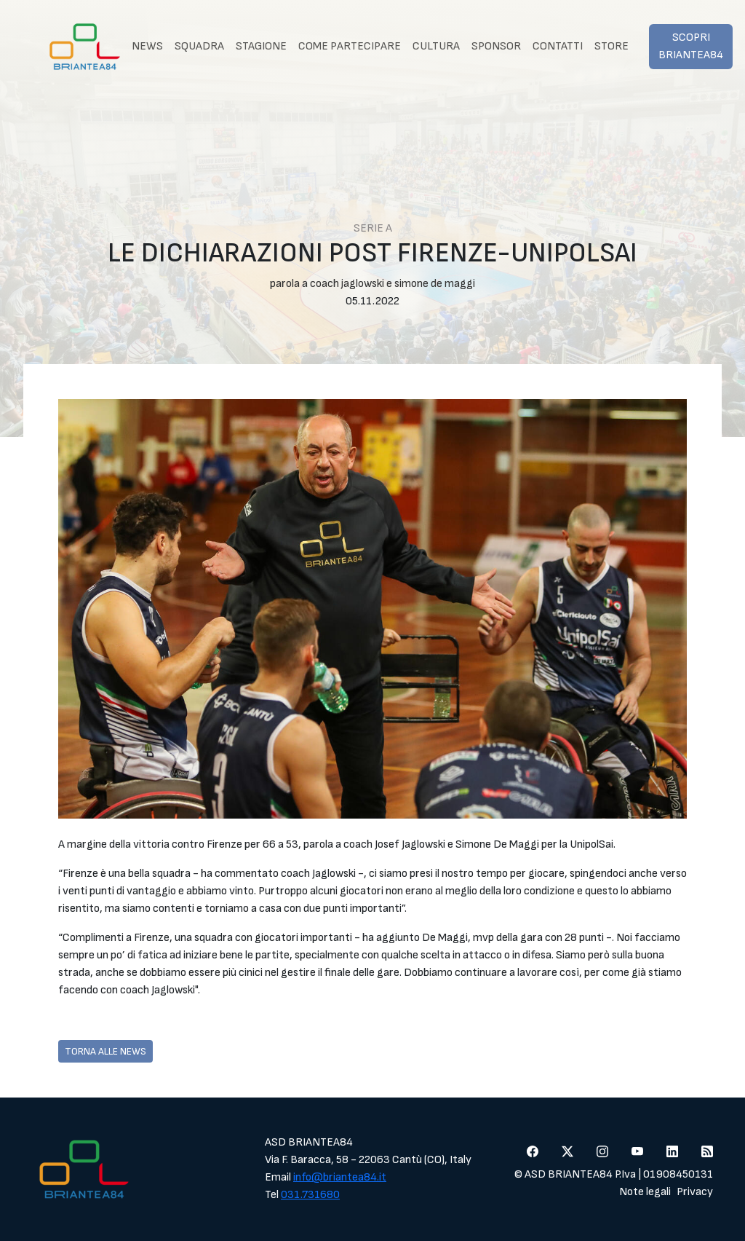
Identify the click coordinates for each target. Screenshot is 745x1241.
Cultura (436, 46)
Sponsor (496, 46)
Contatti (558, 46)
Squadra (199, 46)
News (147, 46)
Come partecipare (349, 46)
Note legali (645, 1192)
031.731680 (310, 1195)
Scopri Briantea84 (690, 46)
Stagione (261, 46)
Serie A (373, 228)
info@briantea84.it (339, 1177)
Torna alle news (105, 1051)
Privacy (695, 1192)
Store (611, 46)
